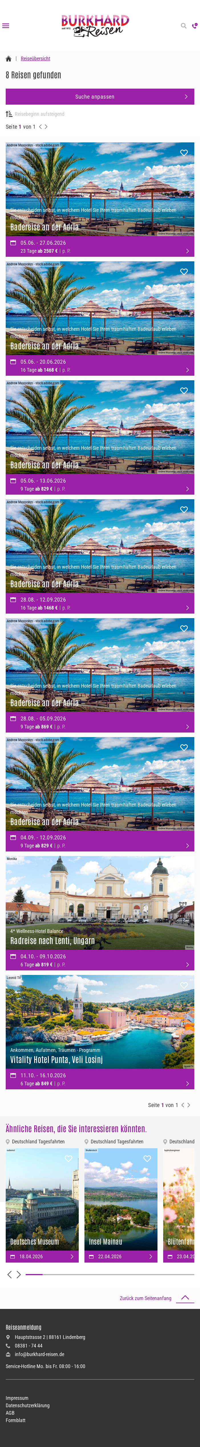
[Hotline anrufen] (195, 26)
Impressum (17, 1398)
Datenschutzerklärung (28, 1405)
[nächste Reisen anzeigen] (46, 126)
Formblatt (15, 1420)
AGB (10, 1413)
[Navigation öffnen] (5, 25)
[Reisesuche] (183, 25)
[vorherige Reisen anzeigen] (40, 126)
